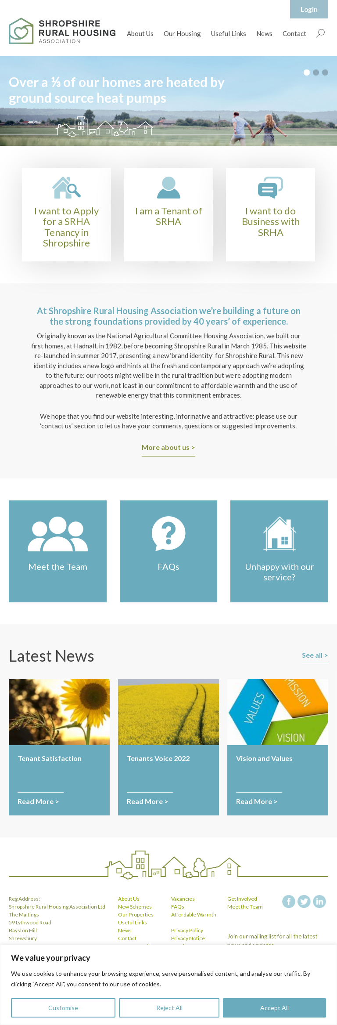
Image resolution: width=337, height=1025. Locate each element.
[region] (168, 985)
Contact (294, 33)
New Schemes (135, 906)
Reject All (169, 1007)
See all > (315, 655)
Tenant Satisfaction (50, 758)
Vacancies (183, 898)
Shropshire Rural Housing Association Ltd (62, 31)
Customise (63, 1007)
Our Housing (182, 33)
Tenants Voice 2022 (158, 758)
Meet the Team (245, 906)
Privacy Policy (187, 930)
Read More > (38, 801)
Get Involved (242, 898)
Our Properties (136, 914)
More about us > (168, 447)
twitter (304, 901)
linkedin (319, 901)
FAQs (177, 906)
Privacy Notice (188, 938)
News (264, 33)
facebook (288, 901)
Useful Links (228, 33)
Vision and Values (264, 758)
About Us (140, 33)
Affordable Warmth (193, 914)
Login (309, 9)
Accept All (274, 1007)
